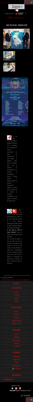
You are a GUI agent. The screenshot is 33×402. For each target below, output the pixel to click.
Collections (16, 307)
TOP (29, 399)
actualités (16, 288)
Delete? (16, 334)
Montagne (16, 337)
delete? (16, 292)
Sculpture (16, 346)
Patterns (16, 343)
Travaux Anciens (16, 321)
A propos (16, 352)
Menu (28, 2)
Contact (16, 363)
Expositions (16, 360)
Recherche (16, 369)
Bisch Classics (16, 340)
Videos (16, 301)
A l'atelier (16, 295)
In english (8, 379)
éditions (16, 330)
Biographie (16, 357)
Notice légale (13, 390)
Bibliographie (16, 366)
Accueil (16, 283)
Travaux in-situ (16, 324)
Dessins (16, 318)
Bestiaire (16, 315)
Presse (16, 298)
